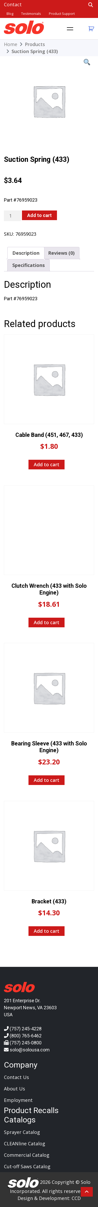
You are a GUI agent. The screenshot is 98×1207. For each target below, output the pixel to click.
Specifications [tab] (28, 265)
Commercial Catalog (26, 1155)
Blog (10, 13)
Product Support (62, 13)
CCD (76, 1198)
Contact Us (16, 1077)
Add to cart (39, 215)
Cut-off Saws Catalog (27, 1166)
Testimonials (31, 13)
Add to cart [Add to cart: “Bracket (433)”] (46, 931)
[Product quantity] (12, 215)
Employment (18, 1100)
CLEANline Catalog (24, 1143)
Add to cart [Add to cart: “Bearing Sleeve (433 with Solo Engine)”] (46, 780)
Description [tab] (25, 253)
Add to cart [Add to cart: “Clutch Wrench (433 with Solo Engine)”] (46, 622)
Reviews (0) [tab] (61, 253)
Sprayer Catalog (22, 1132)
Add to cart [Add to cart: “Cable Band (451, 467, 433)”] (46, 464)
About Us (14, 1088)
